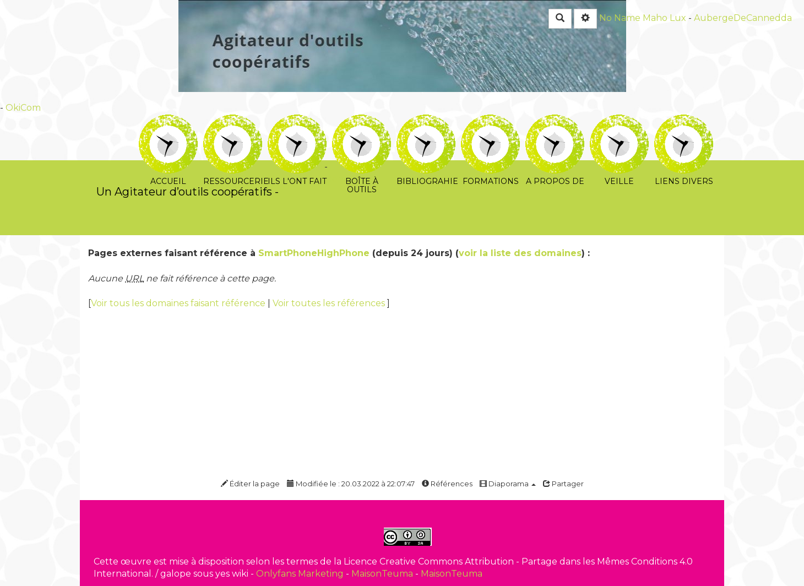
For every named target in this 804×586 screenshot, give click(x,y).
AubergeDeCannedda (743, 18)
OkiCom (23, 107)
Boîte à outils (361, 122)
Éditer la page (250, 483)
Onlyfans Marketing (301, 573)
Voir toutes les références (330, 303)
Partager (563, 483)
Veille (619, 122)
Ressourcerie (232, 122)
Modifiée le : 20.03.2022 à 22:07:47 (351, 483)
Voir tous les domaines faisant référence (179, 303)
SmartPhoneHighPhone (314, 253)
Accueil (168, 122)
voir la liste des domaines (520, 253)
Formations (490, 122)
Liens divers (683, 122)
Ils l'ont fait (297, 122)
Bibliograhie (426, 122)
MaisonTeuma (383, 573)
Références (447, 483)
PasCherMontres (324, 179)
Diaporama (508, 483)
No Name (619, 18)
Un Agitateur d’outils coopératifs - (187, 191)
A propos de (555, 122)
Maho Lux (664, 18)
